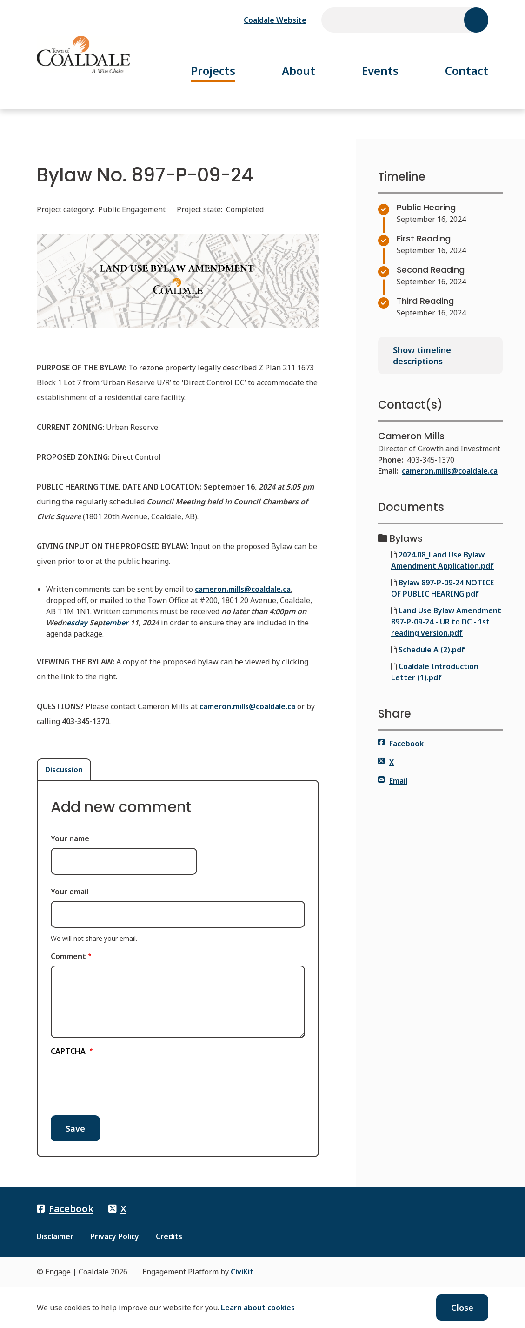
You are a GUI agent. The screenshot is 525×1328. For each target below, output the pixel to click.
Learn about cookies (258, 1307)
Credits (169, 1236)
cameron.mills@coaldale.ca (450, 471)
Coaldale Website (275, 20)
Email (392, 781)
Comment (68, 956)
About (298, 70)
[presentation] (121, 1082)
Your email (69, 891)
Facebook (401, 743)
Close (462, 1307)
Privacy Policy (114, 1236)
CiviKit (242, 1272)
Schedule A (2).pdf (432, 649)
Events (380, 70)
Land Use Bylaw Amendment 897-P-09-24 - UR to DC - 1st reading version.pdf (446, 621)
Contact (466, 70)
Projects (213, 70)
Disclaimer (55, 1236)
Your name (70, 838)
